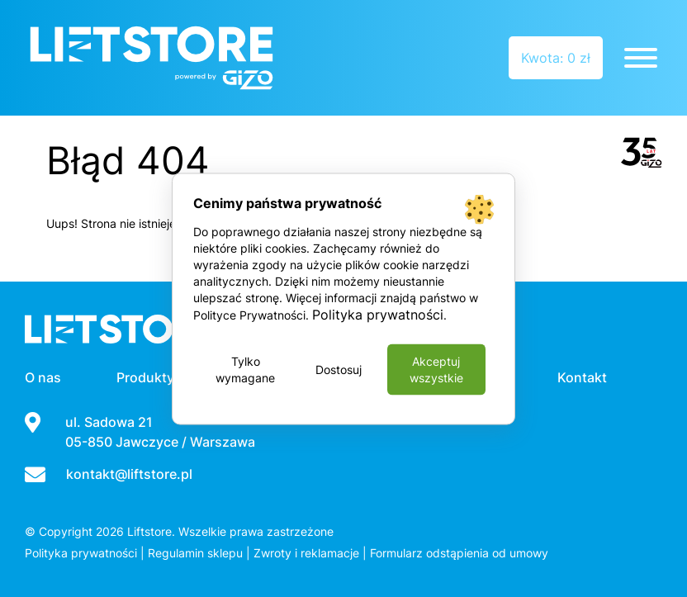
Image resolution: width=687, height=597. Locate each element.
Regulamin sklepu (195, 553)
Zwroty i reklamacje (306, 553)
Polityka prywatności (81, 553)
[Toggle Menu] (640, 58)
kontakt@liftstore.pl (129, 474)
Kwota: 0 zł (555, 58)
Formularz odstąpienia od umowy (459, 553)
